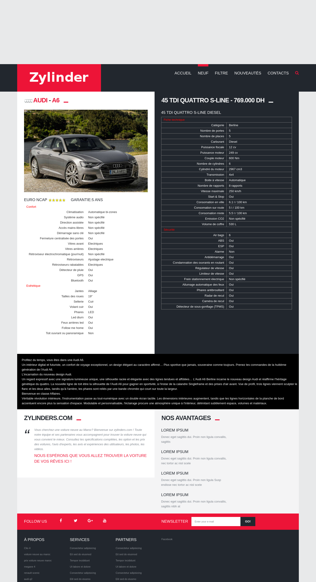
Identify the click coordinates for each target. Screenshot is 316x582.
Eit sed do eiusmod (80, 518)
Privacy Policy (54, 570)
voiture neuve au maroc (37, 518)
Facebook (166, 503)
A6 (56, 100)
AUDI (35, 100)
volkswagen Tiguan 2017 (38, 555)
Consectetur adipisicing (83, 512)
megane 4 (29, 531)
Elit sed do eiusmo (80, 543)
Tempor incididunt (80, 524)
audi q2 (28, 543)
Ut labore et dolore (80, 531)
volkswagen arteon (34, 549)
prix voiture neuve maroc (38, 524)
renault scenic (32, 537)
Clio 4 (27, 512)
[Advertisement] (158, 32)
